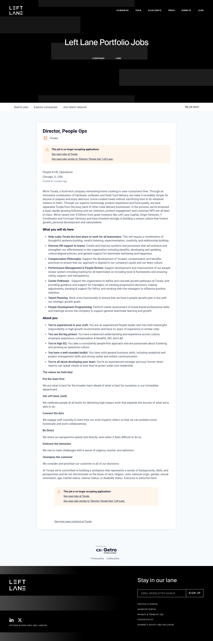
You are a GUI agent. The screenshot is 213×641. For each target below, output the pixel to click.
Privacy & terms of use (150, 615)
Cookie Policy (146, 620)
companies (45, 107)
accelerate (154, 10)
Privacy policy (97, 558)
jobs (21, 107)
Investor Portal (147, 609)
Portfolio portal (148, 604)
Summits (186, 10)
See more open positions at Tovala (73, 521)
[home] (16, 10)
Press (171, 10)
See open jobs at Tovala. (65, 154)
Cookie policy (113, 558)
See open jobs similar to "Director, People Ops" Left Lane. (82, 159)
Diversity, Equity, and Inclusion (156, 625)
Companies (122, 10)
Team (138, 10)
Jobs (200, 10)
